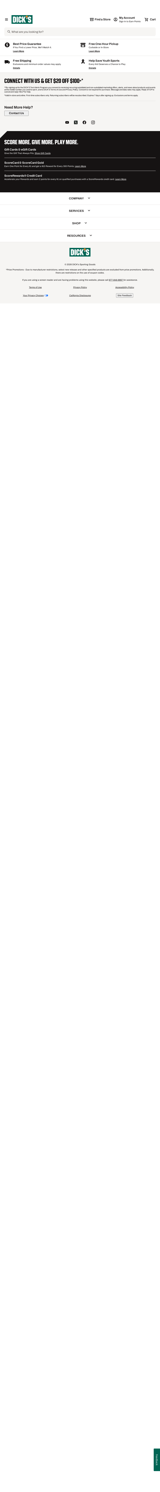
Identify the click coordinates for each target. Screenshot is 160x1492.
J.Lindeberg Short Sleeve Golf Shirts (62, 1218)
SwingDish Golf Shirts (103, 1211)
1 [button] (153, 1169)
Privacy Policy (80, 1482)
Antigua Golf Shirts (46, 1211)
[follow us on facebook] (84, 1317)
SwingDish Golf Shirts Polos (138, 1221)
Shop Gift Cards (43, 1348)
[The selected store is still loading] (100, 19)
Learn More (18, 1246)
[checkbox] (27, 250)
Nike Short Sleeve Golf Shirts (26, 1221)
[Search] (83, 31)
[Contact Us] (16, 1308)
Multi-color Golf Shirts (22, 1225)
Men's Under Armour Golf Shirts (58, 1214)
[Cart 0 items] (150, 19)
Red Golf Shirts (125, 1214)
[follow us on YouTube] (67, 1317)
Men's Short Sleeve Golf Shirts (101, 1218)
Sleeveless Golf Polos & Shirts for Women (96, 1221)
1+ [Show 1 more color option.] (89, 316)
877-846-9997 (116, 1475)
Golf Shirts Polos (46, 1225)
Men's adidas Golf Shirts (24, 1214)
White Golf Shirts (130, 1218)
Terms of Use (35, 1482)
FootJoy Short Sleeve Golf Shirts (96, 1214)
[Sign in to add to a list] (45, 139)
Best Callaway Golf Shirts (25, 1218)
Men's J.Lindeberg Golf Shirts (75, 1225)
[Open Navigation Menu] (6, 19)
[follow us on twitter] (76, 1317)
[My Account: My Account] (127, 19)
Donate (92, 1263)
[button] (21, 106)
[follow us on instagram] (93, 1317)
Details (16, 1263)
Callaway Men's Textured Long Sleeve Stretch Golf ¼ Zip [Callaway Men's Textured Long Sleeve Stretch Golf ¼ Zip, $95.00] (77, 323)
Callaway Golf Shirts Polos (74, 1211)
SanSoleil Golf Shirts (22, 1211)
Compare (26, 249)
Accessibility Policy (124, 1482)
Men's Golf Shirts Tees (58, 1221)
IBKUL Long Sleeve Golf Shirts (135, 1211)
